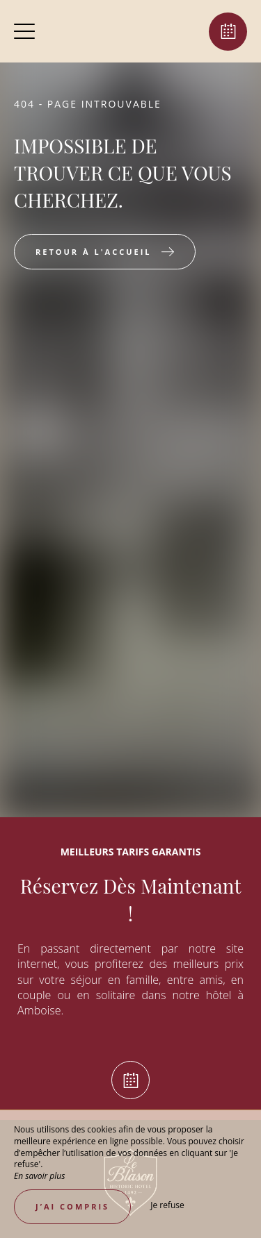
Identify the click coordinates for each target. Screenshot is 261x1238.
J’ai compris (72, 1206)
